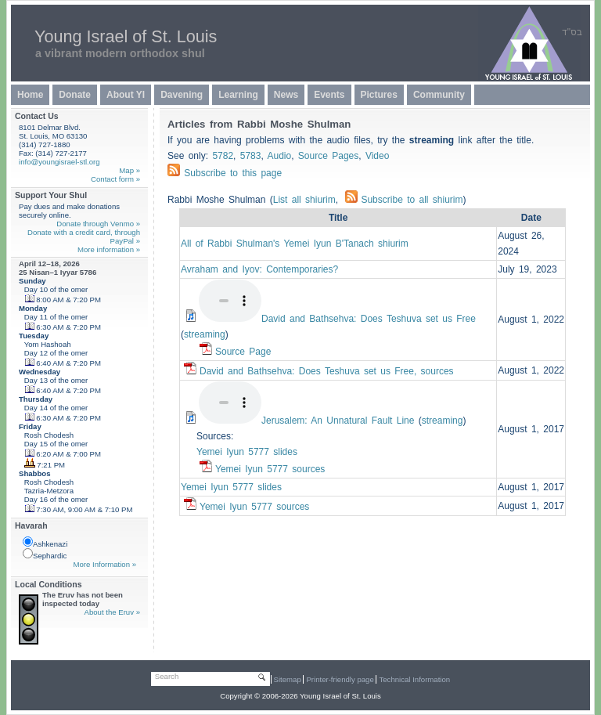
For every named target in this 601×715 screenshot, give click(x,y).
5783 (250, 155)
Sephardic (45, 554)
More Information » (104, 564)
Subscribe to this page (233, 173)
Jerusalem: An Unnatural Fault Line (337, 420)
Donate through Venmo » (98, 223)
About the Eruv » (112, 612)
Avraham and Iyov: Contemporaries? (259, 269)
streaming (204, 334)
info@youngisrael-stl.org (59, 161)
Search (166, 676)
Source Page (243, 351)
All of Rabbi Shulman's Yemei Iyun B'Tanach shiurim (294, 243)
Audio (279, 155)
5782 (222, 155)
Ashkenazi (45, 542)
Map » (129, 170)
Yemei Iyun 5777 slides (246, 451)
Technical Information (414, 679)
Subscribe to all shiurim (403, 199)
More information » (108, 249)
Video (377, 155)
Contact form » (115, 179)
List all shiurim (304, 199)
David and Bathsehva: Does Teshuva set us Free (368, 318)
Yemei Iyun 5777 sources (270, 469)
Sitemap (287, 679)
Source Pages (328, 155)
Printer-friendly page (339, 679)
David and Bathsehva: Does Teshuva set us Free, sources (327, 371)
